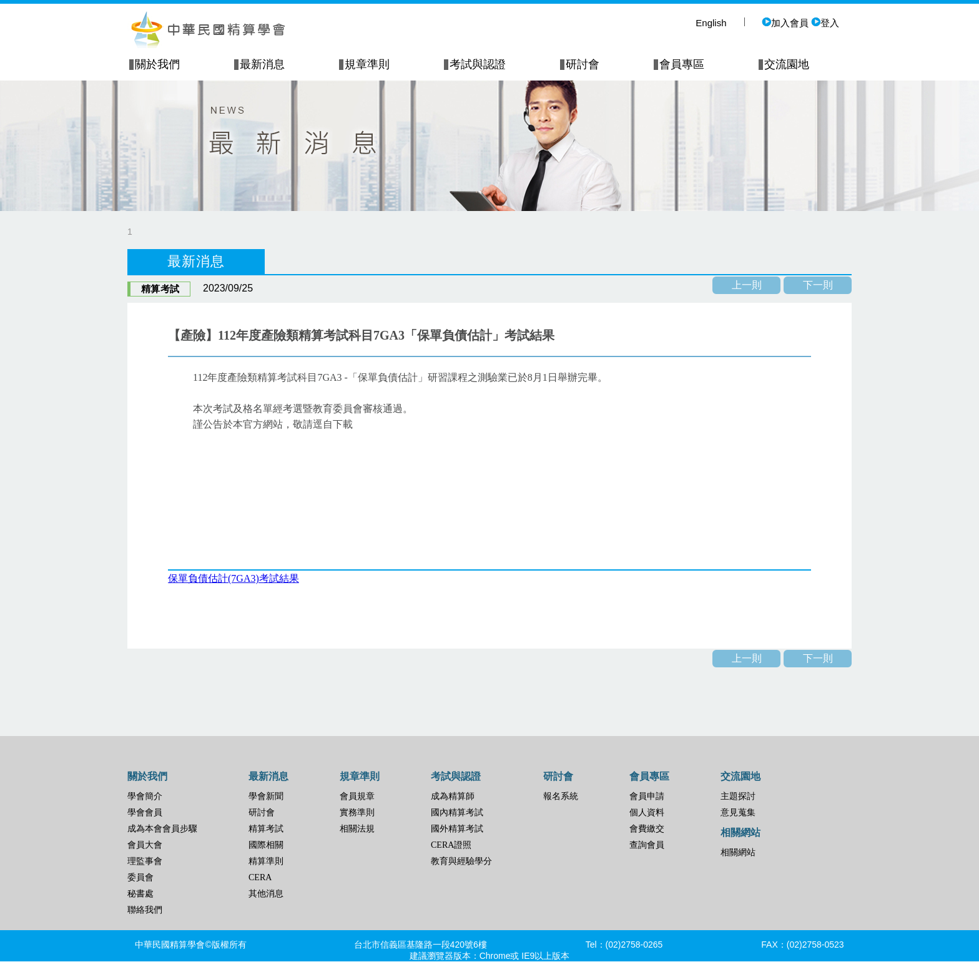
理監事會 (144, 861)
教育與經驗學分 (461, 861)
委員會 (140, 877)
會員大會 (144, 845)
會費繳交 (646, 828)
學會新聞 (265, 796)
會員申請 (646, 796)
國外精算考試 (457, 828)
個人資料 (646, 812)
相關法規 (357, 828)
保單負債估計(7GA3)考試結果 (233, 578)
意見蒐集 (738, 812)
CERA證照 (451, 845)
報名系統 (560, 796)
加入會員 (785, 22)
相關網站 (738, 852)
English (711, 22)
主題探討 (738, 796)
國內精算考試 (457, 812)
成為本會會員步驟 (162, 828)
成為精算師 (453, 796)
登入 (825, 22)
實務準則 (357, 812)
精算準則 (265, 861)
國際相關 (265, 845)
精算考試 (265, 828)
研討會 (261, 812)
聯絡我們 (144, 910)
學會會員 (144, 812)
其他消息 (265, 893)
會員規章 (357, 796)
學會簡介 (144, 796)
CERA (260, 877)
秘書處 (140, 893)
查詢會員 (646, 845)
